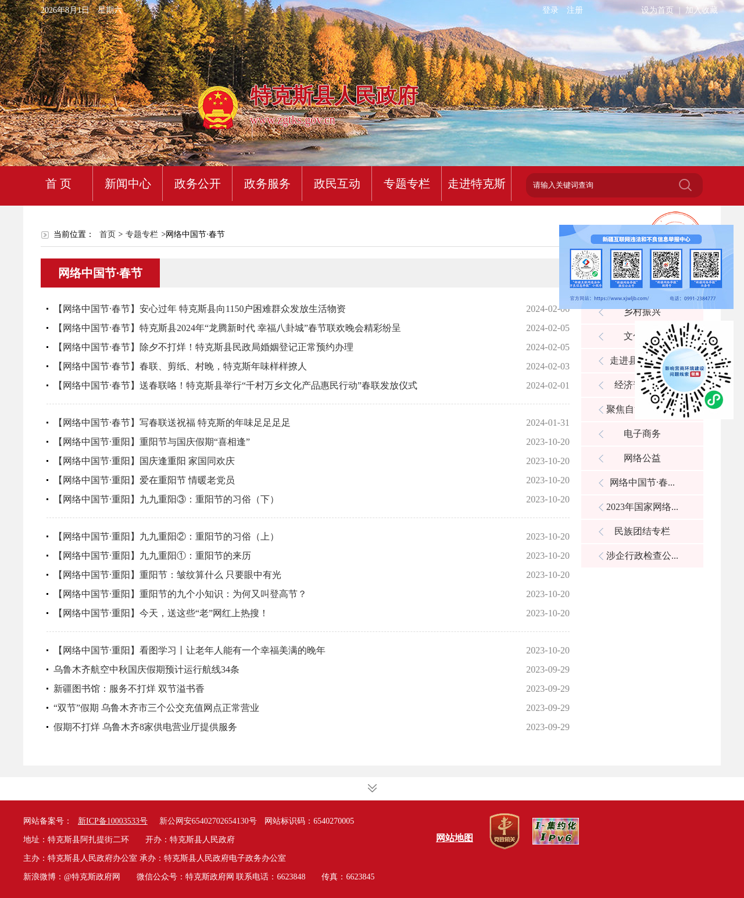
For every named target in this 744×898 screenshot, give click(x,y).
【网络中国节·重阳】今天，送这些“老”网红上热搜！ (161, 613)
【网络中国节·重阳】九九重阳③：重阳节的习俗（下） (166, 499)
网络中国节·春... (642, 482)
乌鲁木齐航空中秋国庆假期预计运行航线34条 (146, 669)
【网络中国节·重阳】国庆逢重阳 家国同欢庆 (144, 461)
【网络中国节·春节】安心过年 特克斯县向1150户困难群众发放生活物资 (199, 309)
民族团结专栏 (642, 531)
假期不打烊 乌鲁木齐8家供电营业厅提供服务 (145, 727)
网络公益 (642, 458)
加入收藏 (701, 10)
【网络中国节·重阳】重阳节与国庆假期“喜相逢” (151, 442)
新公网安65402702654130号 (208, 821)
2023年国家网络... (642, 507)
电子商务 (642, 434)
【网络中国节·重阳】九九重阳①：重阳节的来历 (152, 556)
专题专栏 (407, 183)
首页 (107, 234)
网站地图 (454, 838)
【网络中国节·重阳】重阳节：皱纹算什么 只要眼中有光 (167, 575)
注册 (575, 10)
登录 (550, 10)
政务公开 (197, 183)
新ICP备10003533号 (113, 821)
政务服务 (267, 183)
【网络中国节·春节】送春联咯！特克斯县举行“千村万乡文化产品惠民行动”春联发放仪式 (235, 385)
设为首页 (657, 10)
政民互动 (337, 183)
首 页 (58, 183)
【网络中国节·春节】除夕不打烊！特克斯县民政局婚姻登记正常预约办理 (203, 347)
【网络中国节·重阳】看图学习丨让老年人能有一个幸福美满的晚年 (189, 650)
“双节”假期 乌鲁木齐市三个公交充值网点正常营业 (156, 708)
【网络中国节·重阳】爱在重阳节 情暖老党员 (144, 480)
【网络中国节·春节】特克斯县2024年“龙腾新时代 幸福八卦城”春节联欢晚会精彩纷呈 (227, 328)
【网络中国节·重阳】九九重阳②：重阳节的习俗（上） (166, 536)
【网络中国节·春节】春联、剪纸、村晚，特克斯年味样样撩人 (180, 366)
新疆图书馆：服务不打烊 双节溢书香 (129, 689)
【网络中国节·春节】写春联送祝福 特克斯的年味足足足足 (172, 423)
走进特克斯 (477, 183)
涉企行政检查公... (642, 556)
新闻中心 (128, 183)
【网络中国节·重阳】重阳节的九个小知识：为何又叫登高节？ (180, 594)
